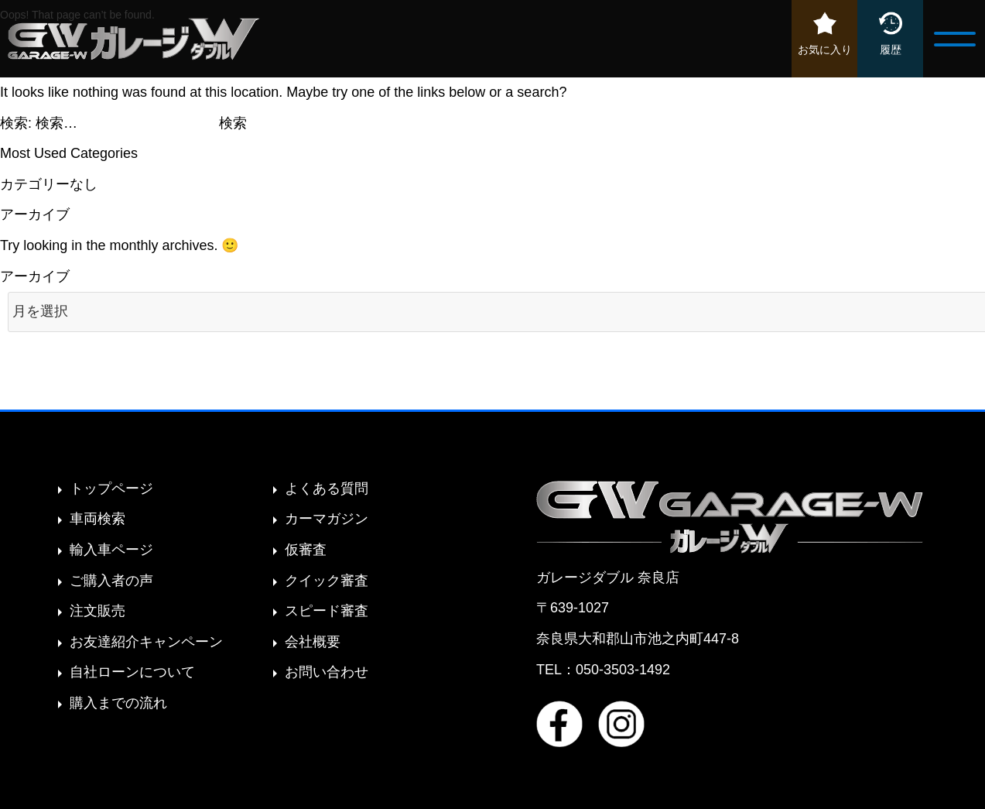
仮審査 (306, 549)
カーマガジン (326, 518)
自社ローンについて (132, 672)
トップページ (111, 488)
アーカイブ (35, 276)
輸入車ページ (111, 549)
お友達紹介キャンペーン (146, 642)
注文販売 (97, 611)
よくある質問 (326, 488)
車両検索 (97, 518)
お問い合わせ (326, 672)
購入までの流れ (118, 703)
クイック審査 (326, 580)
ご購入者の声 (111, 580)
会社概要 (312, 642)
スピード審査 (326, 611)
